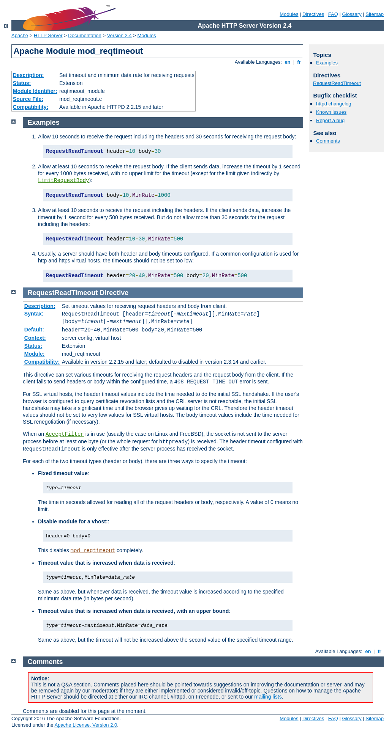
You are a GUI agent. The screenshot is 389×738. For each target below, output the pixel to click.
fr (299, 62)
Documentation (84, 35)
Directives (313, 14)
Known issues (331, 112)
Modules (289, 14)
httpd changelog (333, 104)
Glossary (351, 14)
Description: (28, 75)
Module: (34, 354)
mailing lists (267, 697)
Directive (114, 293)
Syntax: (34, 314)
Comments (328, 141)
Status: (22, 83)
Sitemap (374, 14)
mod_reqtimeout (93, 551)
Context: (35, 338)
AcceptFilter (65, 434)
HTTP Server (48, 35)
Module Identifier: (35, 91)
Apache (19, 35)
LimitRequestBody (63, 180)
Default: (34, 330)
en (287, 62)
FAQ (333, 14)
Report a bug (330, 120)
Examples (327, 63)
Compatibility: (30, 107)
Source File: (28, 99)
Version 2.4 (119, 35)
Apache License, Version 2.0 (85, 725)
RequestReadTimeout (337, 83)
